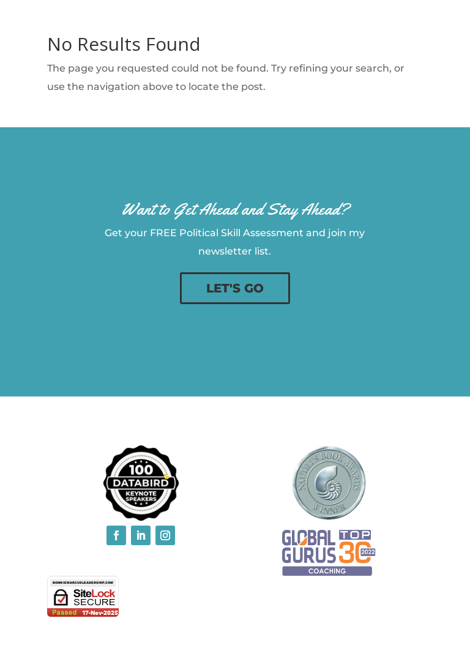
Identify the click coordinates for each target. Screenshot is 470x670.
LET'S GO (235, 288)
